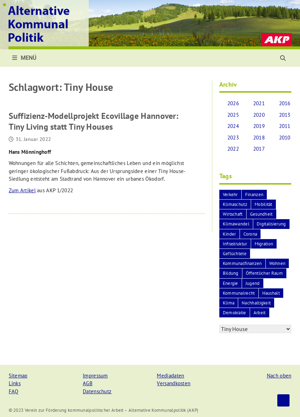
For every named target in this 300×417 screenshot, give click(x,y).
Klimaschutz (235, 204)
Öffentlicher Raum (264, 273)
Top (283, 400)
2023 (233, 137)
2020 (259, 115)
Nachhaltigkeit (256, 303)
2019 (259, 126)
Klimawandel (236, 224)
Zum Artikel (22, 190)
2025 (233, 115)
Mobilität (263, 204)
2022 (233, 148)
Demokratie (234, 313)
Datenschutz (97, 391)
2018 (259, 137)
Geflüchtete (235, 254)
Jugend (253, 283)
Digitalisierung (271, 224)
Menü (24, 58)
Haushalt (271, 293)
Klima (229, 303)
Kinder (229, 234)
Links (15, 383)
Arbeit (260, 313)
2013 (285, 115)
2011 (285, 126)
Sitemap (18, 375)
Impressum (95, 375)
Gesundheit (261, 214)
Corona (250, 234)
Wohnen (277, 263)
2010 (285, 137)
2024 (233, 126)
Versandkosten (173, 383)
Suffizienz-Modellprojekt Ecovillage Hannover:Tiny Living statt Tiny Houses (93, 121)
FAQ (14, 391)
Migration (264, 244)
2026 (233, 103)
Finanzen (254, 194)
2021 (259, 103)
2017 (259, 148)
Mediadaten (170, 375)
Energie (230, 283)
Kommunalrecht (239, 293)
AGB (88, 383)
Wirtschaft (233, 214)
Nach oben (279, 375)
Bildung (231, 273)
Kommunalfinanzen (242, 263)
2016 (285, 103)
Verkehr (230, 194)
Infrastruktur (235, 244)
